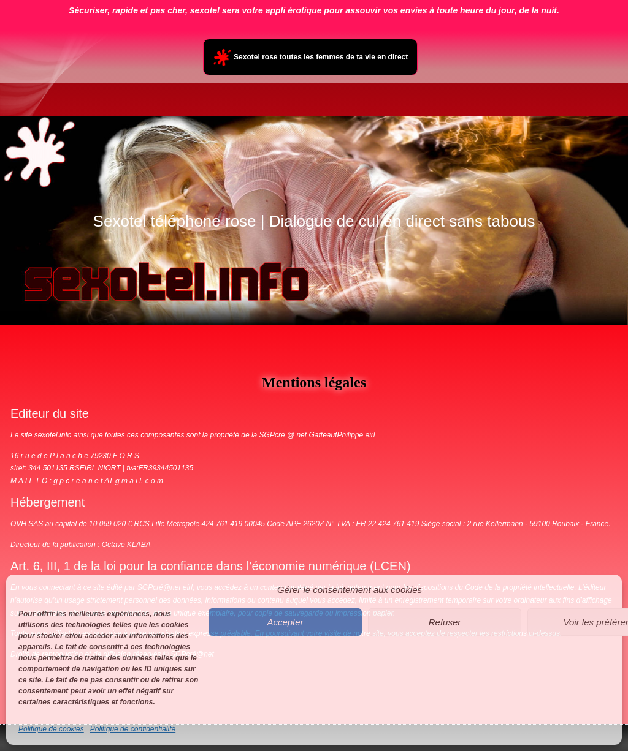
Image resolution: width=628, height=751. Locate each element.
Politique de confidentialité (132, 729)
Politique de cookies (51, 729)
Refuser (445, 622)
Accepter (285, 622)
